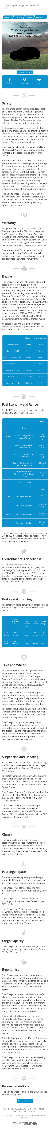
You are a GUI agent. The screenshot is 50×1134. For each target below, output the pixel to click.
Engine (39, 80)
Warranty (24, 80)
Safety (9, 80)
